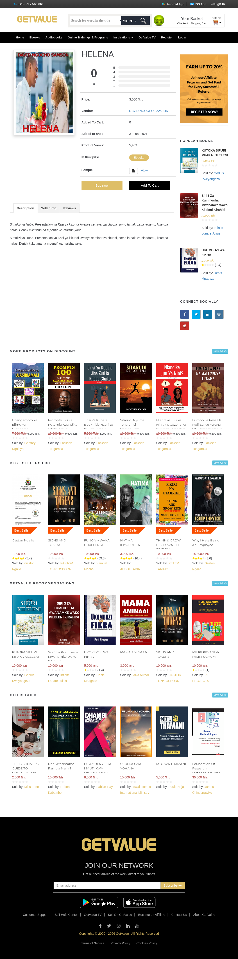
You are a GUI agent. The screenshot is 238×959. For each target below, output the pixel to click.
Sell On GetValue (120, 915)
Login (182, 37)
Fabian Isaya (105, 787)
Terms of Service (92, 943)
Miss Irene (31, 787)
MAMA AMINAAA (133, 652)
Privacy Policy (120, 943)
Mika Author (140, 675)
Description (25, 208)
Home (20, 37)
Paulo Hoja (176, 787)
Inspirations (123, 37)
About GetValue (204, 915)
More (129, 21)
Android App (173, 4)
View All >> (220, 351)
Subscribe (172, 885)
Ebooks (34, 37)
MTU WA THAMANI (171, 764)
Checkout (182, 23)
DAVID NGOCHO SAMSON (148, 111)
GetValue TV (147, 37)
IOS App (198, 4)
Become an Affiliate (151, 915)
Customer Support (35, 915)
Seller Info (49, 208)
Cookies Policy (146, 943)
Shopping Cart (198, 23)
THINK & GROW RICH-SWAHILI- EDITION (168, 544)
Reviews (69, 208)
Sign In (218, 4)
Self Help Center (66, 915)
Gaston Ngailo (23, 540)
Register (167, 37)
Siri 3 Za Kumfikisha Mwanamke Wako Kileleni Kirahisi (63, 656)
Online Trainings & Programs (88, 37)
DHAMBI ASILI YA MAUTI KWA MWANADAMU (97, 768)
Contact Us (179, 915)
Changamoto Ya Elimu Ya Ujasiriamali (24, 424)
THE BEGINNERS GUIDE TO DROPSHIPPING (25, 768)
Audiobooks (53, 37)
